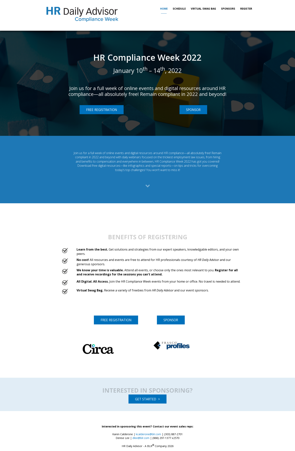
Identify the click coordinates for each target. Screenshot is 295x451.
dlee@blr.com (140, 438)
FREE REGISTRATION (98, 109)
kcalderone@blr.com (148, 434)
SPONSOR (190, 109)
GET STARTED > (147, 399)
